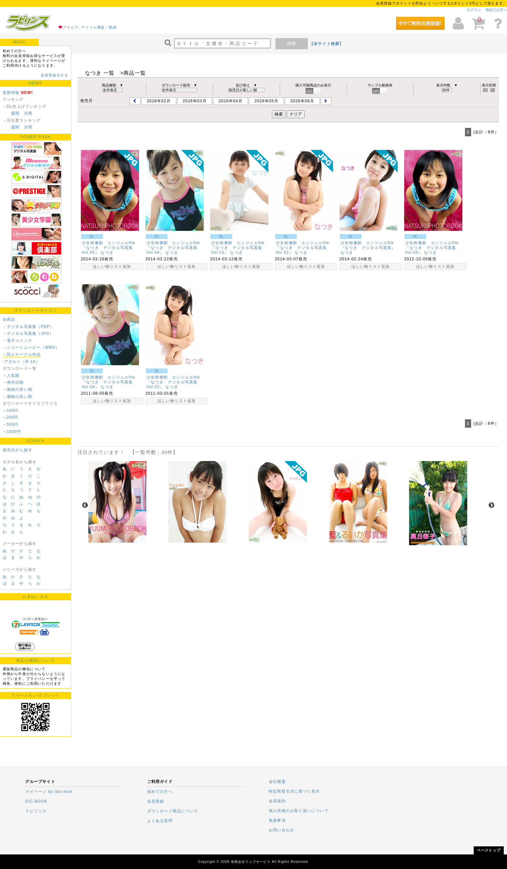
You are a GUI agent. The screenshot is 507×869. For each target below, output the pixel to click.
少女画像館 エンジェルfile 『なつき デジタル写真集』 (369, 245)
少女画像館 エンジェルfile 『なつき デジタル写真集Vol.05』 (111, 248)
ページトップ (489, 850)
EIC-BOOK (36, 801)
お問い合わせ (281, 830)
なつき (107, 252)
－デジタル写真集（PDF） (28, 326)
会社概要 (277, 781)
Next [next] (491, 505)
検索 (291, 43)
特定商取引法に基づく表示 (294, 791)
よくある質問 (160, 820)
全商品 (9, 319)
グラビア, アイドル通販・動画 (90, 27)
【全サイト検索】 (326, 43)
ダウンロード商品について (172, 811)
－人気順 (11, 375)
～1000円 (12, 431)
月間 (28, 113)
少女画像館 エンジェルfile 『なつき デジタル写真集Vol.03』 (240, 248)
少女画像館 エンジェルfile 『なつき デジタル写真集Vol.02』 (305, 248)
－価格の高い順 (17, 396)
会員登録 (155, 801)
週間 (15, 113)
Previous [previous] (85, 505)
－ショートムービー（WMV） (31, 347)
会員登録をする (54, 75)
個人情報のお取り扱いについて (299, 810)
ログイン (474, 10)
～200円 (11, 417)
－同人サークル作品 (22, 354)
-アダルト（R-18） (21, 361)
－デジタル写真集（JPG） (28, 333)
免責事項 (277, 820)
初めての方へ (496, 10)
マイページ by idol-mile (48, 791)
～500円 (11, 424)
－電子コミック (17, 340)
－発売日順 (13, 382)
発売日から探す (17, 450)
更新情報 (11, 92)
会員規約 (277, 801)
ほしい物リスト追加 (112, 266)
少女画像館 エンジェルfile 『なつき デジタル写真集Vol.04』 (175, 248)
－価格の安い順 (17, 389)
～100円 (11, 410)
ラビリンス (36, 811)
